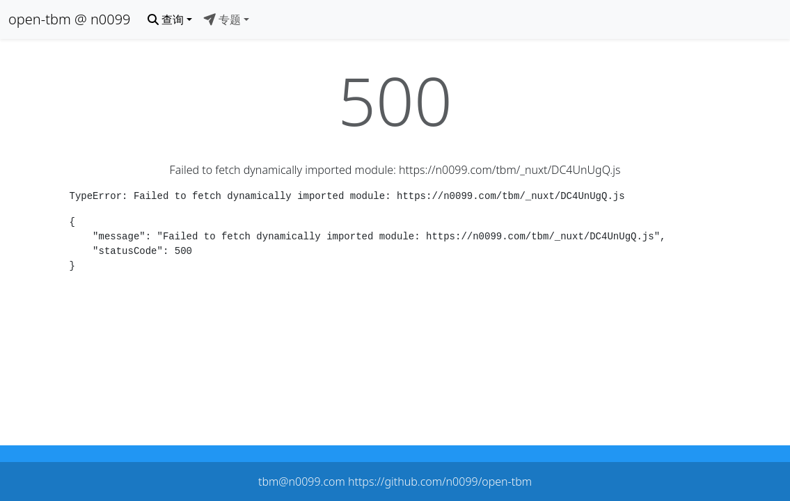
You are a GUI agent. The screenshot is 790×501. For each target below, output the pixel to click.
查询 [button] (166, 19)
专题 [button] (222, 19)
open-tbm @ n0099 (69, 19)
